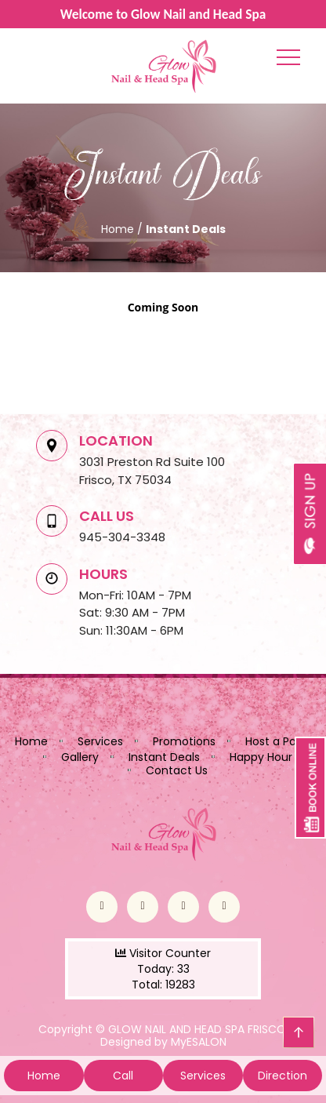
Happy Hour (261, 757)
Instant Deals (164, 757)
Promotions (184, 741)
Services (100, 741)
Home (31, 741)
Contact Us (177, 770)
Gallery (80, 757)
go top (298, 1032)
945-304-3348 (122, 537)
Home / (123, 229)
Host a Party (278, 741)
